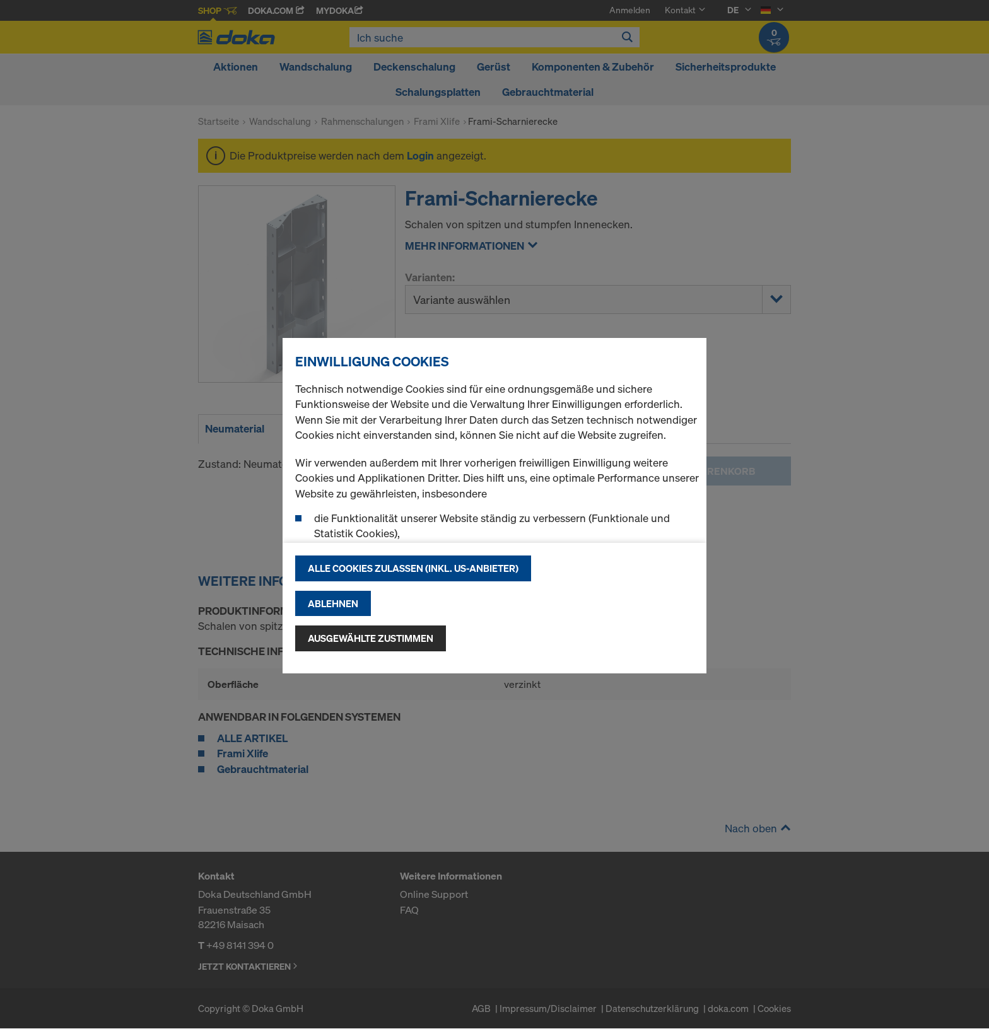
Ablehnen (333, 603)
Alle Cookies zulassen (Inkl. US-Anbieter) (413, 568)
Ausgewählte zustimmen (370, 638)
